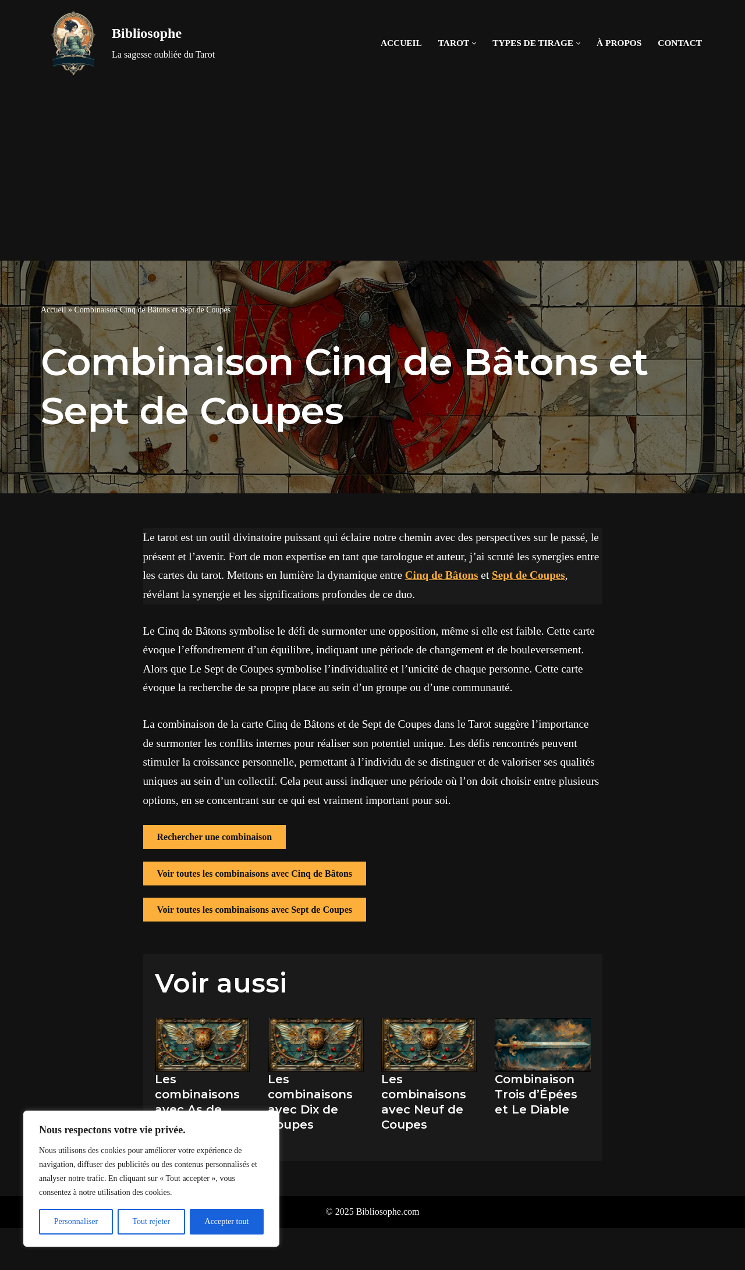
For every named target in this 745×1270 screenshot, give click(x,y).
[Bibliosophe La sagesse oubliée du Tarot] (128, 43)
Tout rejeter (151, 1221)
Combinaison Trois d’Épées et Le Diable (536, 1094)
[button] (474, 43)
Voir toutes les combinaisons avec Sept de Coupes (255, 910)
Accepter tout (227, 1221)
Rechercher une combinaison (214, 837)
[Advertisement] (372, 173)
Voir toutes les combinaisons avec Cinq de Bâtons (255, 873)
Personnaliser (76, 1221)
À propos (619, 43)
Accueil (401, 43)
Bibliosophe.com (388, 1211)
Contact (680, 43)
